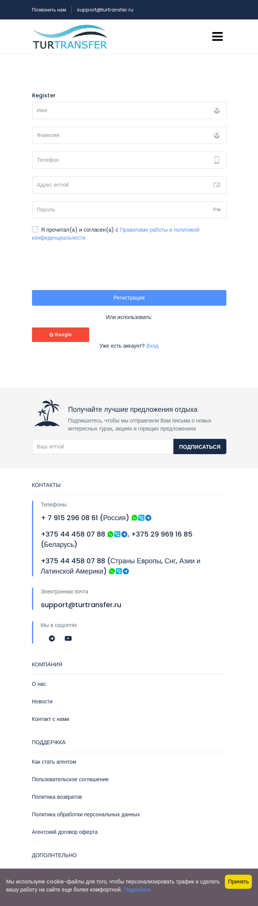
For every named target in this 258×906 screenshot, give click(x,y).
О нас (39, 684)
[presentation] (90, 267)
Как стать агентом (54, 762)
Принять (238, 881)
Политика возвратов (57, 797)
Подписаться (199, 447)
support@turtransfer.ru (105, 9)
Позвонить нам (49, 9)
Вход (152, 346)
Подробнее (137, 889)
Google (61, 334)
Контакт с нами (50, 719)
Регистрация (129, 297)
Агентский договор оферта (65, 832)
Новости (42, 701)
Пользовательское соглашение (70, 779)
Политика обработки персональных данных (86, 814)
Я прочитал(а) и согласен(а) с (116, 234)
